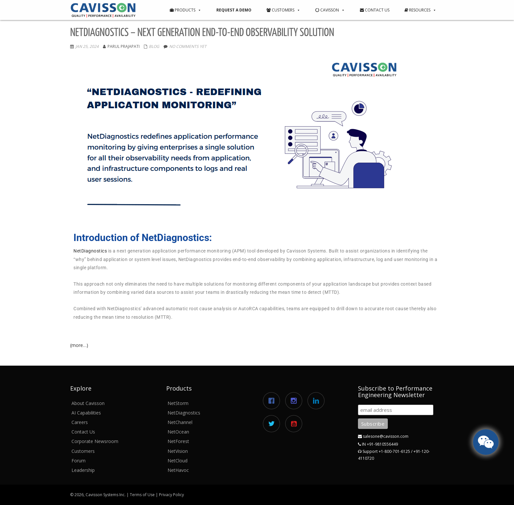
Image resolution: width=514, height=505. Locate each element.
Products (185, 10)
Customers (283, 10)
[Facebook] (273, 401)
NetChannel (180, 422)
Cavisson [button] (330, 10)
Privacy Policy (171, 494)
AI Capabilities (86, 413)
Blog (154, 46)
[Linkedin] (317, 401)
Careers (79, 422)
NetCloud (178, 460)
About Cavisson (88, 403)
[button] (198, 10)
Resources (420, 10)
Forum (78, 460)
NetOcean (178, 432)
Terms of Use (142, 494)
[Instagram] (295, 401)
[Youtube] (295, 423)
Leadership (83, 470)
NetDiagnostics (90, 250)
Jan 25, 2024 (87, 46)
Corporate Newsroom (94, 441)
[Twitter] (273, 423)
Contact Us (374, 10)
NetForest (178, 441)
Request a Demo (233, 10)
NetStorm (178, 403)
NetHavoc (178, 470)
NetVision (178, 451)
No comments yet (188, 46)
